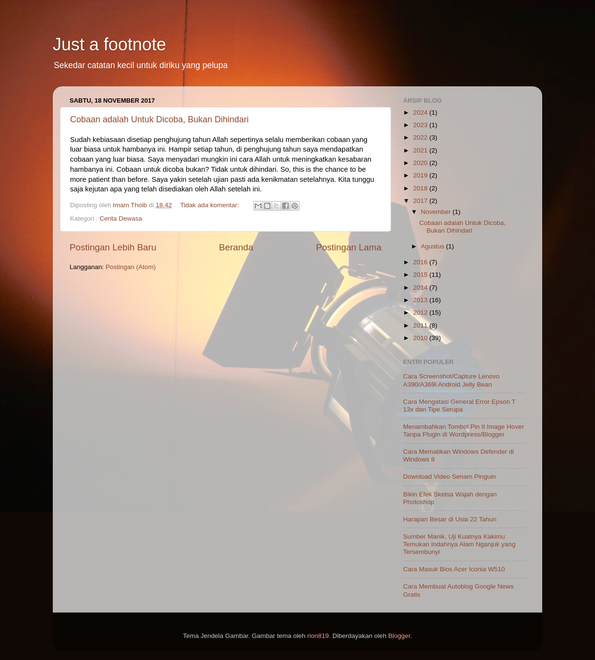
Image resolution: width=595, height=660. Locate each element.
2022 (421, 137)
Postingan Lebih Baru (113, 247)
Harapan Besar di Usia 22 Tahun (450, 519)
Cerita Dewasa (121, 218)
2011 (421, 325)
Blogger (399, 635)
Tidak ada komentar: (210, 205)
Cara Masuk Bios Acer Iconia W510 (454, 569)
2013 (421, 300)
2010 (421, 338)
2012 (421, 312)
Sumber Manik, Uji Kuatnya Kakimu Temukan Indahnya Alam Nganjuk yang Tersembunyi (459, 544)
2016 (421, 262)
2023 (421, 125)
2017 (421, 200)
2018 (421, 188)
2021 (421, 150)
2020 (421, 162)
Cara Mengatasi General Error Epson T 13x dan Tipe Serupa (459, 405)
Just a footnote (109, 44)
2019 (421, 175)
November (436, 211)
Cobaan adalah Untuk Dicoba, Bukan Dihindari (159, 119)
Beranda (236, 247)
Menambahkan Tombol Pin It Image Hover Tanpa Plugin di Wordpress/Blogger (463, 430)
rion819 (318, 635)
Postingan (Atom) (130, 267)
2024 (421, 112)
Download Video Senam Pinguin (449, 476)
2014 (421, 287)
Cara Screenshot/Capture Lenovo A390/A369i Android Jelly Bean (451, 380)
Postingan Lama (348, 247)
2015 (421, 274)
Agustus (433, 246)
